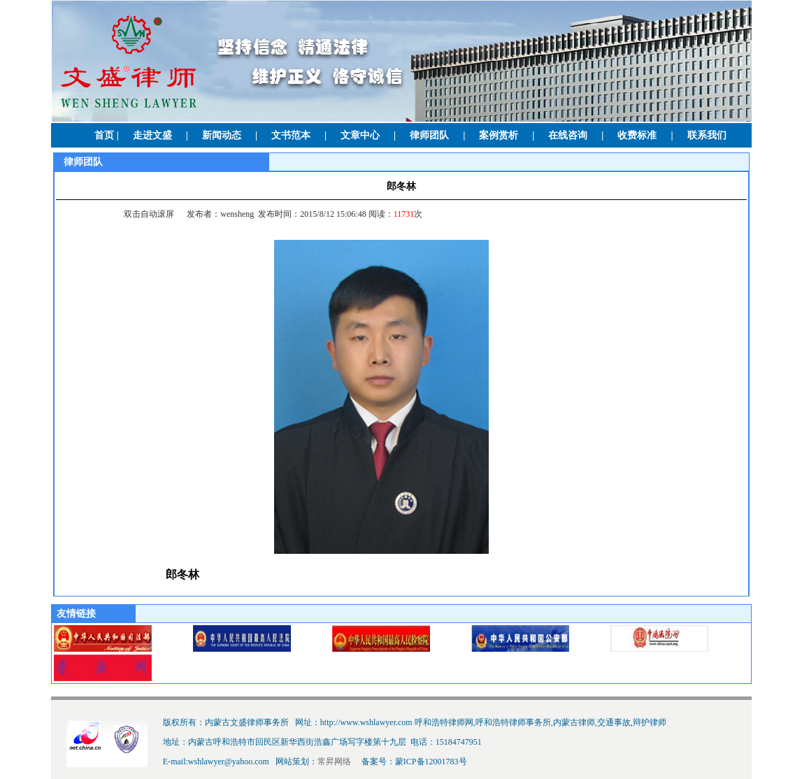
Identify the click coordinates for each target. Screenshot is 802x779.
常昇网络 (334, 761)
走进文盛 (152, 135)
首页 (104, 135)
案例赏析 (498, 135)
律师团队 (429, 135)
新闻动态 (221, 135)
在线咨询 (567, 135)
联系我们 (706, 135)
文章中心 (360, 135)
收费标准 (637, 135)
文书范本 (290, 135)
